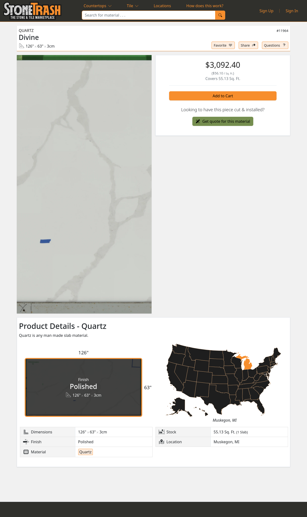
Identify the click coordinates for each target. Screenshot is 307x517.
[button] (84, 184)
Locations (162, 5)
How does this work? (204, 5)
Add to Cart (223, 95)
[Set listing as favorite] (223, 45)
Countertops (98, 5)
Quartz (26, 30)
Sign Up (266, 10)
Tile (132, 5)
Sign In (292, 10)
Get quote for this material (222, 121)
